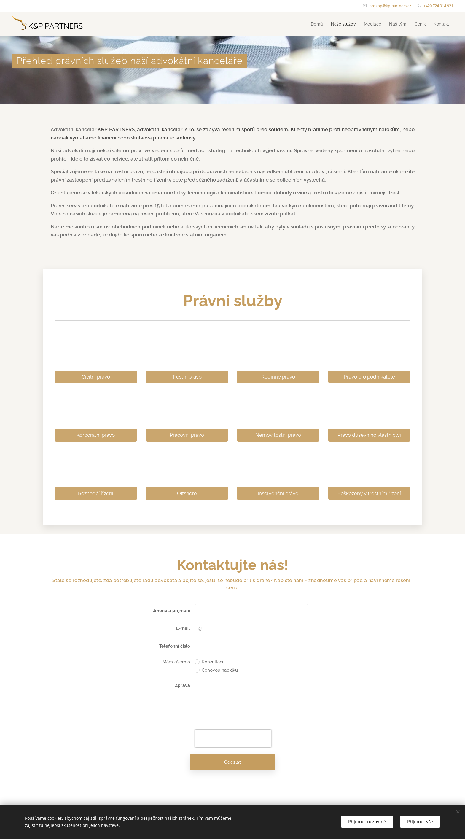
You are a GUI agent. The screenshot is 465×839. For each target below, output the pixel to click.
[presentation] (233, 738)
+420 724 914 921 (438, 5)
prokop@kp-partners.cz (390, 5)
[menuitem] (297, 24)
